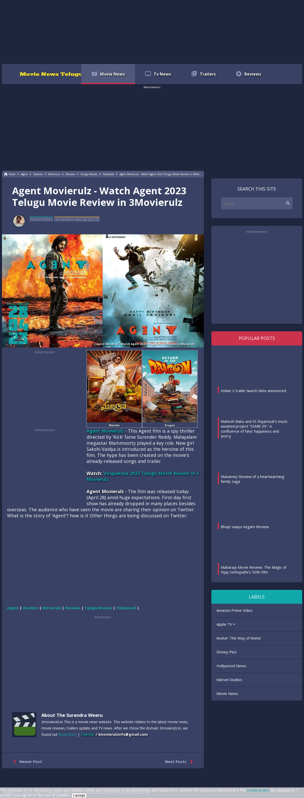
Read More (68, 734)
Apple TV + (225, 624)
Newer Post (26, 761)
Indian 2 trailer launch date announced (253, 390)
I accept (79, 795)
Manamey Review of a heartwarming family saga (252, 479)
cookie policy (258, 789)
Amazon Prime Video (234, 610)
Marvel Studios (229, 679)
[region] (152, 31)
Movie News (227, 693)
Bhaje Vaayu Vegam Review (245, 526)
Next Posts (180, 761)
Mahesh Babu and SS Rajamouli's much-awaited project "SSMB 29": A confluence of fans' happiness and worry (255, 429)
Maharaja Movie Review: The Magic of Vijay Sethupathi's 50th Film (253, 570)
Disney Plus (226, 651)
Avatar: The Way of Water (238, 638)
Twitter (88, 734)
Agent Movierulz (105, 431)
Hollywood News (231, 665)
